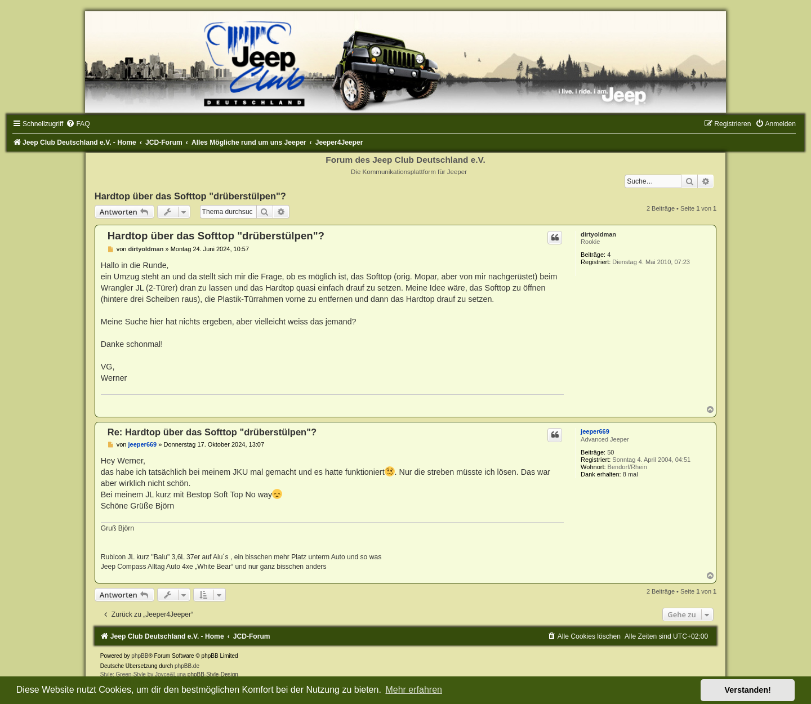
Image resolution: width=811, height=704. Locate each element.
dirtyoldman (598, 234)
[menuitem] (78, 124)
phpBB (139, 656)
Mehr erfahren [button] (413, 689)
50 (610, 452)
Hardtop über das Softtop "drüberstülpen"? (190, 196)
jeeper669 (595, 431)
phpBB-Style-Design (213, 674)
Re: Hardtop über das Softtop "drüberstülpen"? (212, 432)
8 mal (630, 474)
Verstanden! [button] (748, 689)
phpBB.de (187, 666)
